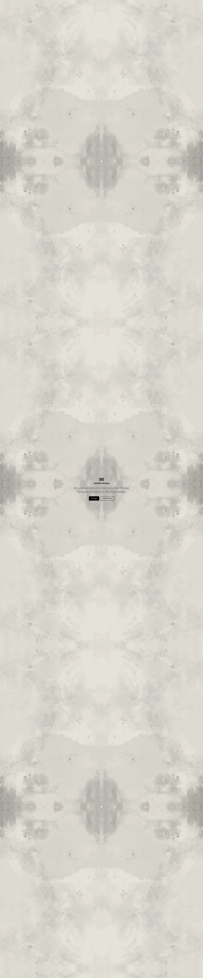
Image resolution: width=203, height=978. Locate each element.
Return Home (107, 498)
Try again (94, 498)
